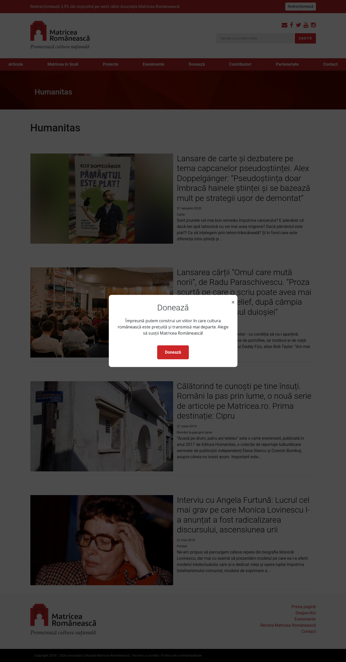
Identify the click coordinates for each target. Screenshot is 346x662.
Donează (173, 352)
